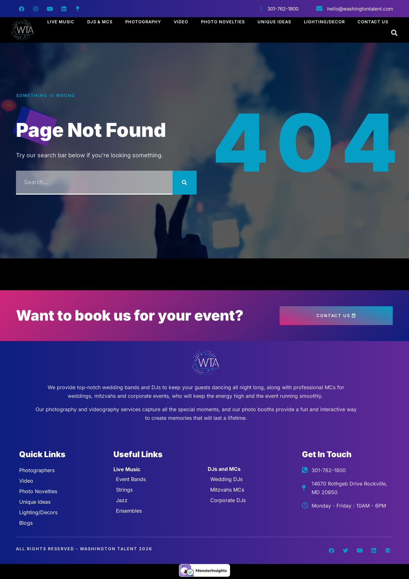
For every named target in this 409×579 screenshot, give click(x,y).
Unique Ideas (274, 21)
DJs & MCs (99, 21)
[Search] (185, 183)
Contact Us (373, 21)
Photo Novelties (223, 21)
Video (181, 21)
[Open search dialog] (394, 33)
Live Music (60, 21)
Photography (143, 21)
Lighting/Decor (324, 21)
